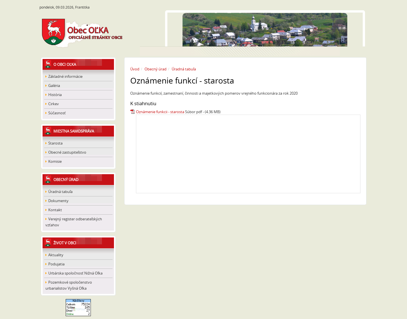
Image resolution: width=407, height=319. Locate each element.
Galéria (52, 85)
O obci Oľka (64, 64)
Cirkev (52, 103)
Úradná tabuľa (59, 191)
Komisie (53, 161)
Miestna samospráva (73, 131)
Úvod (134, 69)
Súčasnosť (55, 112)
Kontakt (53, 209)
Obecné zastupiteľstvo (65, 152)
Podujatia (55, 264)
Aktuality (54, 254)
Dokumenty (57, 200)
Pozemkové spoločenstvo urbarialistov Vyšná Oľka (68, 285)
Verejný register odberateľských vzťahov (73, 221)
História (53, 94)
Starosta (54, 143)
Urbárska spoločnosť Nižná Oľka (74, 273)
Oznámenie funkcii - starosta (160, 111)
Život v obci (64, 242)
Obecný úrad (65, 179)
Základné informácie (64, 76)
